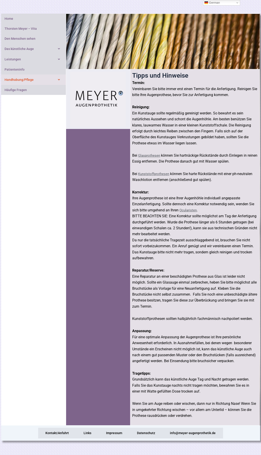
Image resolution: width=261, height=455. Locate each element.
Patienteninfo (15, 69)
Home (9, 18)
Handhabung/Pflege (33, 80)
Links (79, 433)
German (212, 3)
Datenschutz (154, 433)
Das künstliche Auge (33, 49)
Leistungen (33, 59)
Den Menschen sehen (20, 38)
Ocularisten (188, 210)
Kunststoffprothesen (154, 174)
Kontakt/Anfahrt (41, 433)
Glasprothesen (149, 155)
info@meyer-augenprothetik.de (208, 433)
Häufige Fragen (16, 90)
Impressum (114, 433)
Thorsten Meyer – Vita (21, 28)
